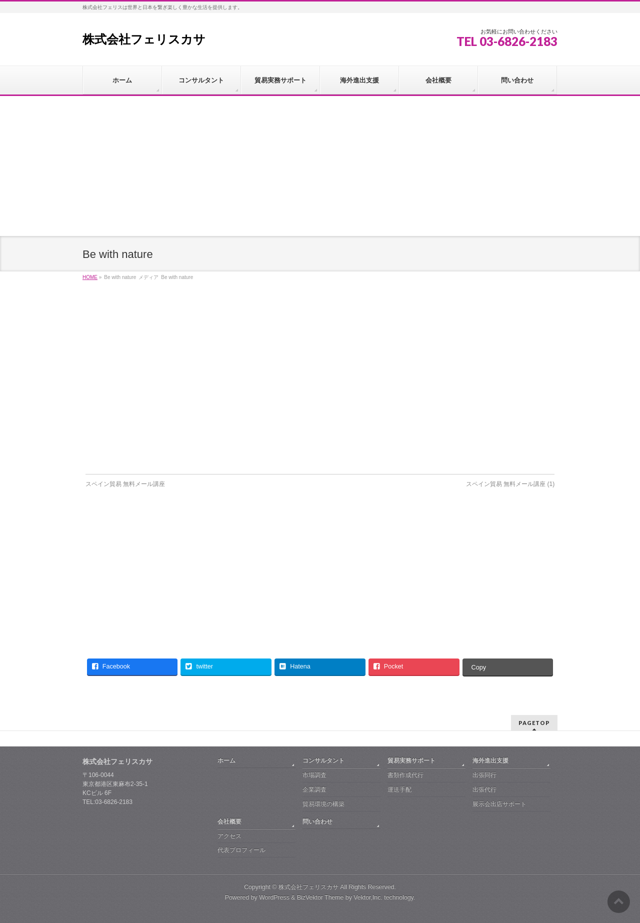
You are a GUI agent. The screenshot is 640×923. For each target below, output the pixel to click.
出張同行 (484, 775)
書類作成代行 (406, 775)
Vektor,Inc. (368, 897)
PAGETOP (534, 723)
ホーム (227, 760)
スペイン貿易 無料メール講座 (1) (510, 484)
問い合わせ (317, 821)
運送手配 (400, 789)
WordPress (274, 897)
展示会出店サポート (499, 804)
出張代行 (484, 789)
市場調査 (314, 775)
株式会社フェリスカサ (144, 39)
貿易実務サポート (412, 760)
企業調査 (314, 789)
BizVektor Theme (320, 897)
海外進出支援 (490, 760)
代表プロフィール (242, 850)
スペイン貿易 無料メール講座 (125, 484)
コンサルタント (323, 760)
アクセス (230, 836)
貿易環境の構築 (323, 804)
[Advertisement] (320, 166)
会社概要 (230, 821)
